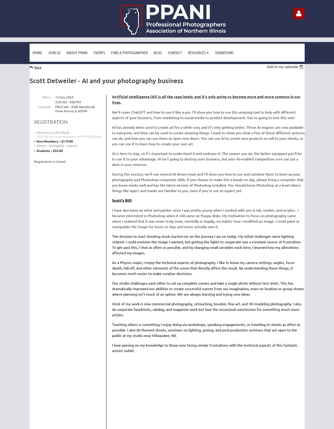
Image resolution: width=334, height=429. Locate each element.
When (46, 97)
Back (37, 67)
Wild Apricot (250, 424)
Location (44, 107)
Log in (299, 13)
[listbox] (286, 67)
